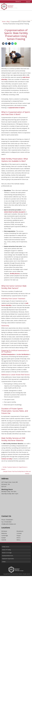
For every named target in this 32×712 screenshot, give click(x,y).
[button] (28, 2)
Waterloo (4, 533)
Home (3, 21)
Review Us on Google (7, 552)
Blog (8, 21)
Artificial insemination (8, 354)
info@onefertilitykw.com (8, 524)
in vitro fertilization (23, 354)
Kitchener (4, 531)
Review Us (18, 1)
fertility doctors (15, 273)
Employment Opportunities (8, 558)
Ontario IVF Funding (6, 549)
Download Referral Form (7, 555)
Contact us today (6, 459)
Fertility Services (5, 546)
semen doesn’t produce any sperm (14, 212)
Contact (4, 561)
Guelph (3, 538)
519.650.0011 (9, 519)
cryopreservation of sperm (16, 107)
